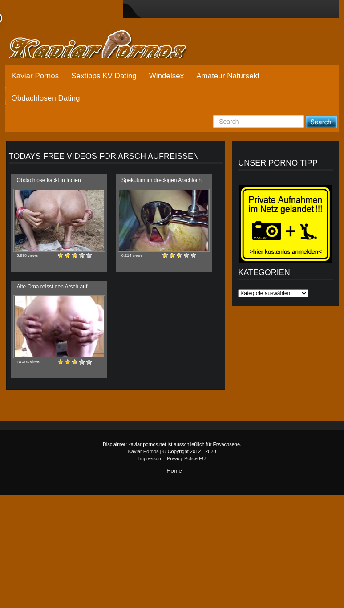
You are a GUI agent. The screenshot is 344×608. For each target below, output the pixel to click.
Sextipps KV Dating (103, 76)
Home (174, 470)
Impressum (150, 458)
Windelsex (166, 76)
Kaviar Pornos (35, 76)
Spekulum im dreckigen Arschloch (161, 180)
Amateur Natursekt (227, 76)
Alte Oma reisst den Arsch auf (52, 287)
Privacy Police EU (186, 458)
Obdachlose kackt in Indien (49, 180)
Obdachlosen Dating (46, 98)
